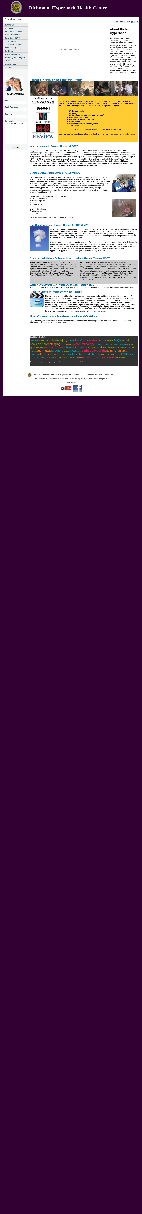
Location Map (10, 64)
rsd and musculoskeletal (98, 357)
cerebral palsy (83, 344)
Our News (9, 51)
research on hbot (106, 341)
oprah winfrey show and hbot (78, 354)
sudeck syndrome (65, 357)
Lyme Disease (85, 273)
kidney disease (107, 347)
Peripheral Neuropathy (97, 275)
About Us (9, 28)
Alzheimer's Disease (88, 264)
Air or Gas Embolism (56, 262)
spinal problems (116, 350)
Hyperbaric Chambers (14, 31)
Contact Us (9, 67)
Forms (7, 61)
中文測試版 (9, 25)
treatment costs (49, 354)
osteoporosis (93, 347)
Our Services (10, 41)
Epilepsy (110, 264)
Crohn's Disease (100, 269)
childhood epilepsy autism (55, 348)
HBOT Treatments (12, 35)
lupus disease (119, 358)
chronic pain (100, 344)
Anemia (49, 275)
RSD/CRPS (57, 351)
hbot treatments (67, 344)
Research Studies (12, 54)
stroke (125, 344)
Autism (100, 264)
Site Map (45, 375)
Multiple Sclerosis (120, 273)
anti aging (54, 344)
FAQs (117, 340)
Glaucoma (102, 271)
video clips (34, 341)
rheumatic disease (76, 347)
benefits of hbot (78, 340)
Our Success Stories (13, 44)
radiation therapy (115, 344)
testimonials (35, 354)
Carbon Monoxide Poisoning (52, 267)
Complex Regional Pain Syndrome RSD (115, 267)
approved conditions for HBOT (108, 354)
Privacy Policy (56, 375)
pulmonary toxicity (47, 358)
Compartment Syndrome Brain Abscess (60, 264)
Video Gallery (10, 48)
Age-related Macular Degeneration (114, 262)
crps (65, 351)
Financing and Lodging (15, 57)
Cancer (79, 358)
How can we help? (17, 135)
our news (44, 350)
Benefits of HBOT (12, 38)
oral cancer (121, 347)
